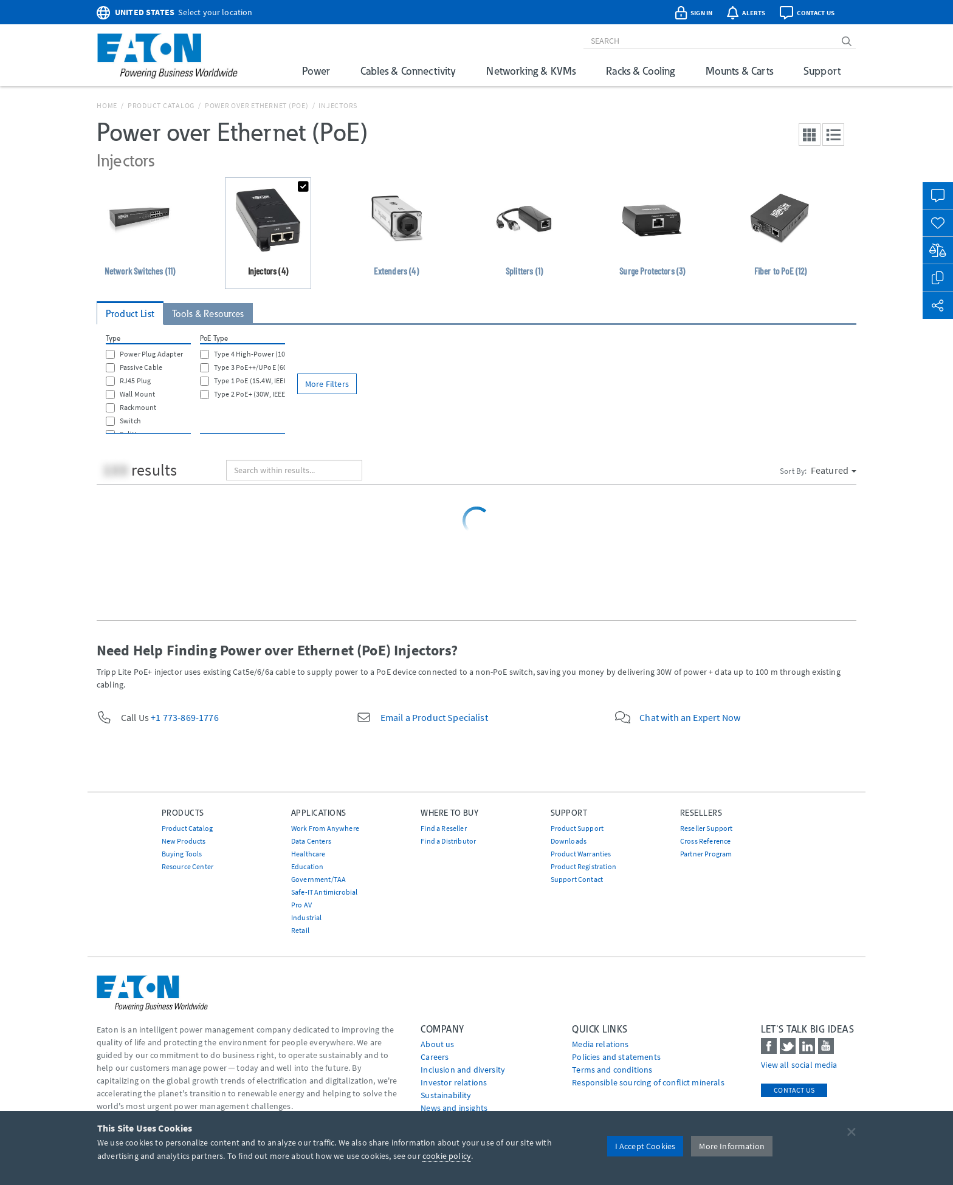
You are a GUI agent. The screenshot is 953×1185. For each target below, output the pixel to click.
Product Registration (583, 866)
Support (822, 70)
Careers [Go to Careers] (435, 1056)
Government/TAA (318, 879)
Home (107, 105)
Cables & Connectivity (408, 70)
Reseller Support (706, 828)
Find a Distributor (448, 840)
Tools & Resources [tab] (208, 313)
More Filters (327, 383)
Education (307, 866)
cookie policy (446, 1155)
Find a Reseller (443, 828)
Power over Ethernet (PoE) (257, 105)
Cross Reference (705, 840)
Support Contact (577, 879)
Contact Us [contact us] (794, 1090)
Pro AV (301, 904)
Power (316, 70)
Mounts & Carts (739, 70)
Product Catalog (161, 105)
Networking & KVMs (531, 70)
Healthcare (308, 853)
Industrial (306, 917)
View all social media (799, 1064)
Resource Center (187, 866)
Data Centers (311, 840)
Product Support (577, 828)
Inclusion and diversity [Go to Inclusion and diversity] (463, 1069)
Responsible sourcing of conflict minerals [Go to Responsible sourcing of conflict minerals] (648, 1082)
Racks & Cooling (640, 70)
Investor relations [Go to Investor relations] (454, 1082)
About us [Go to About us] (437, 1044)
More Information (732, 1146)
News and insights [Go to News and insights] (454, 1107)
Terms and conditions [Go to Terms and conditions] (612, 1069)
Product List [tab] (130, 313)
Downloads (569, 840)
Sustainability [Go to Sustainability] (446, 1095)
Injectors (337, 105)
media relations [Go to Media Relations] (600, 1044)
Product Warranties (581, 853)
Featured (833, 470)
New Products (184, 840)
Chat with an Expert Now (689, 717)
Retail (300, 930)
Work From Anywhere (325, 828)
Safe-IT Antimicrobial (324, 891)
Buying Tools (182, 853)
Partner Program (706, 853)
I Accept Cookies (645, 1146)
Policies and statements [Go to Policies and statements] (616, 1056)
